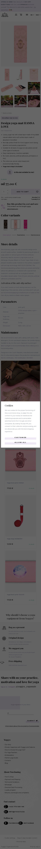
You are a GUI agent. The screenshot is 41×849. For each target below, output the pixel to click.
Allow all (20, 442)
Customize (20, 437)
